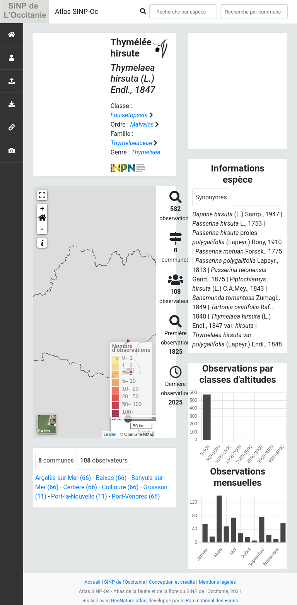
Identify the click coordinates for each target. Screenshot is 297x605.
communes (56, 460)
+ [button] (42, 209)
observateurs (104, 460)
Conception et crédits (171, 582)
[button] (42, 219)
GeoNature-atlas (128, 600)
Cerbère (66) (80, 487)
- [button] (42, 229)
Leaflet (110, 434)
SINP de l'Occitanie (124, 582)
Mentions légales (218, 582)
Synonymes (211, 197)
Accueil (92, 582)
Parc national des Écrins (212, 600)
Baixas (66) (111, 478)
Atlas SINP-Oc (76, 11)
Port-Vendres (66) (137, 496)
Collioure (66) (121, 487)
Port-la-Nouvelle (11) (79, 496)
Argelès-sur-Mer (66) (63, 478)
